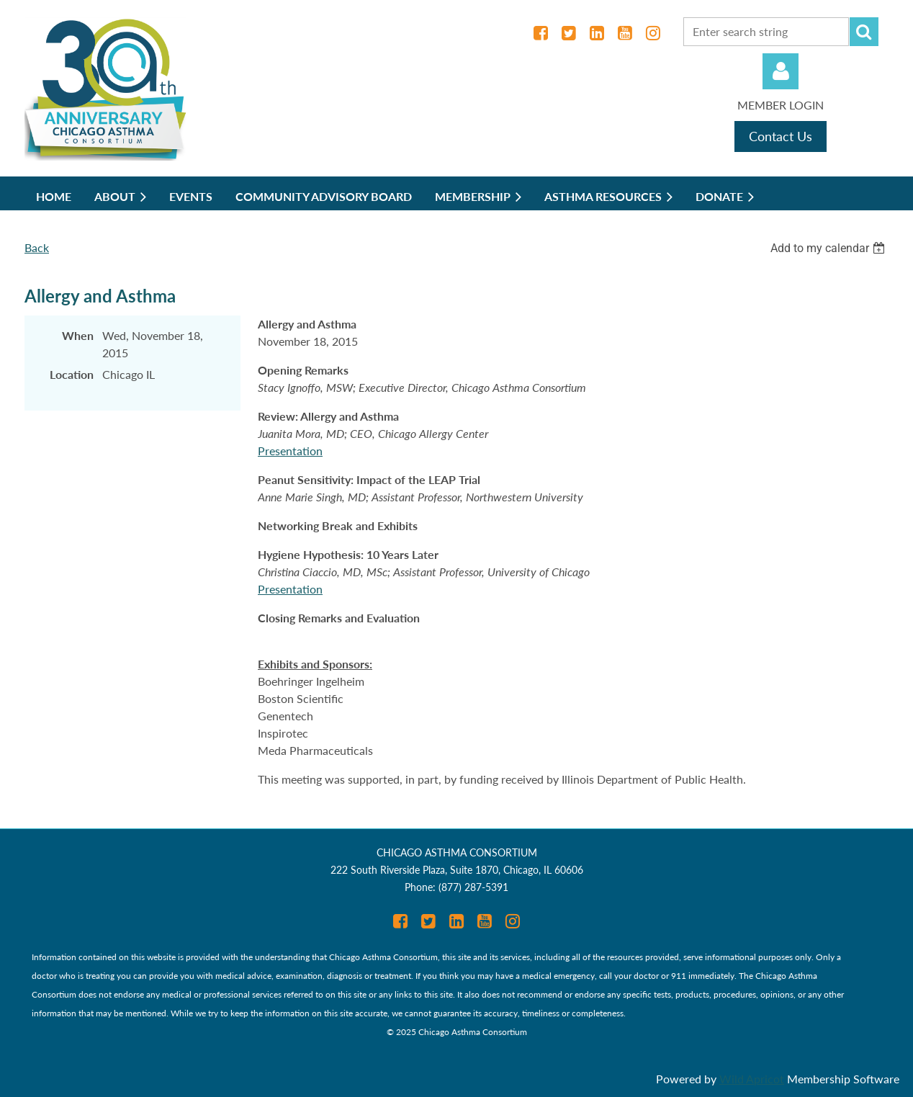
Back (36, 247)
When (78, 335)
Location (72, 374)
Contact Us (780, 136)
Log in (781, 71)
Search (864, 31)
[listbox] (829, 248)
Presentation (290, 450)
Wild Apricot (751, 1078)
